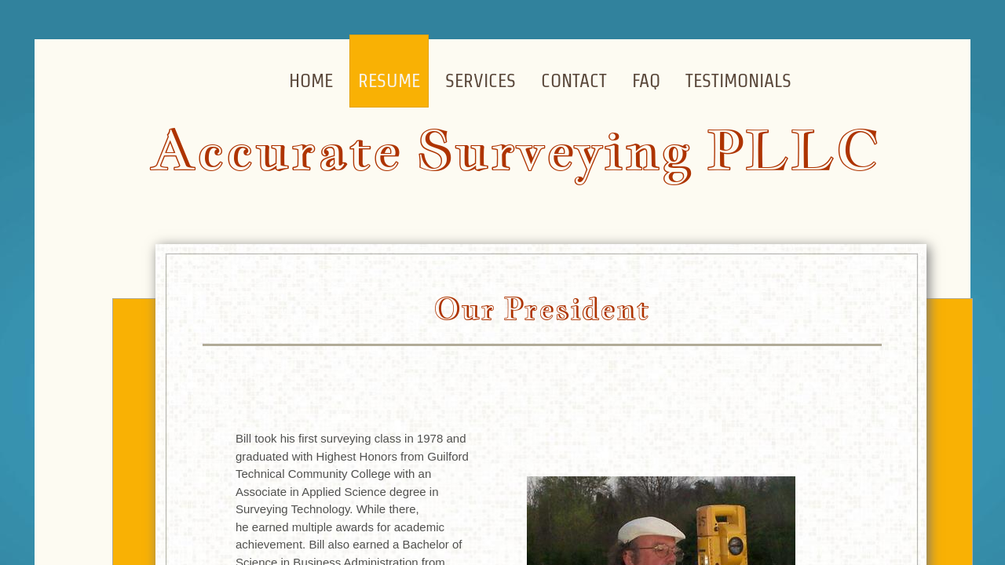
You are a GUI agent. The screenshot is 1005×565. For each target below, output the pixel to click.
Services (480, 80)
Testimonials (738, 80)
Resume (389, 80)
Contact (574, 80)
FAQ (646, 80)
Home (311, 80)
